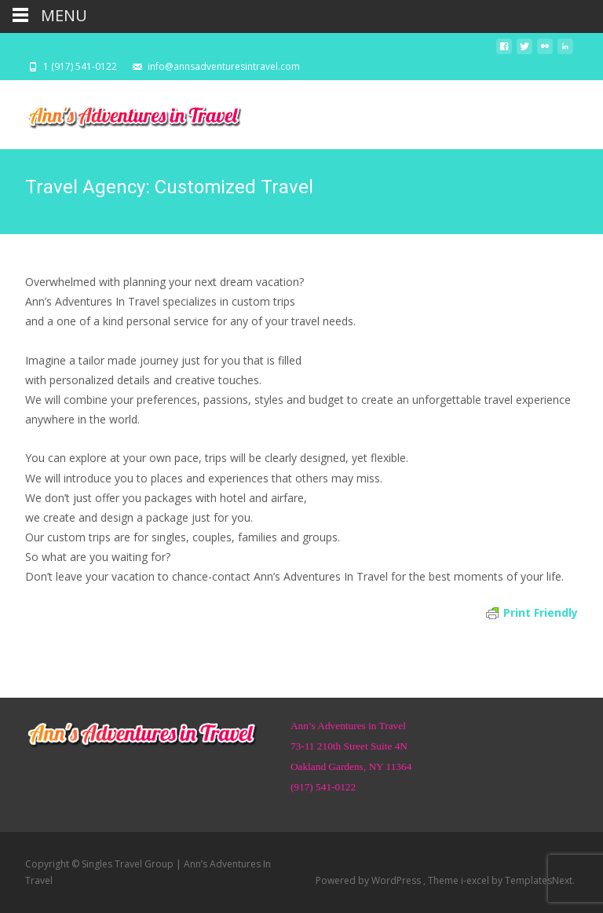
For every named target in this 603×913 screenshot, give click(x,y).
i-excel (476, 880)
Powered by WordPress (369, 880)
